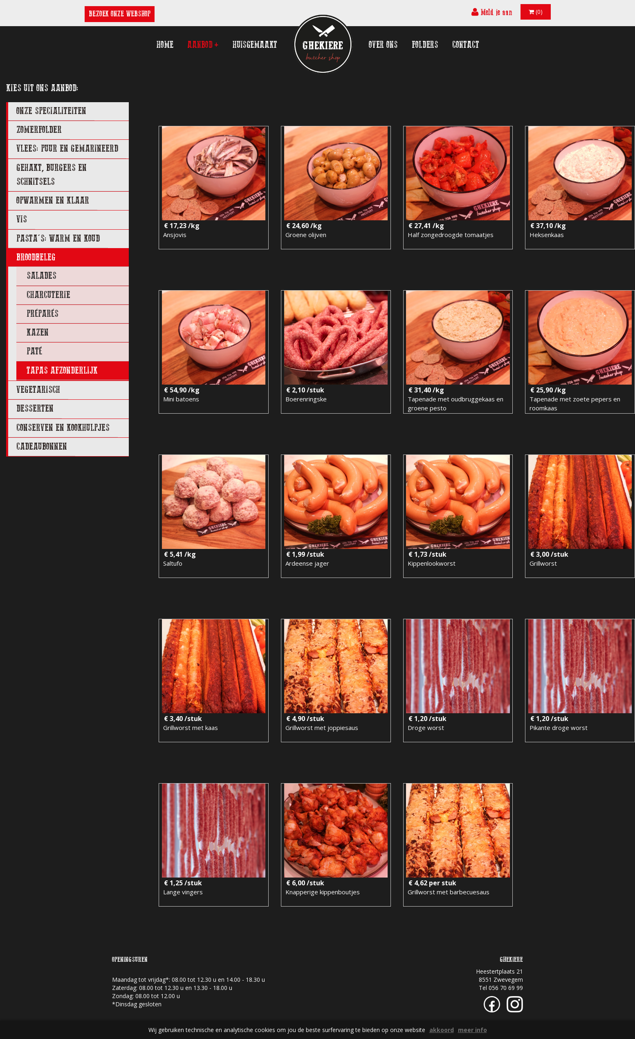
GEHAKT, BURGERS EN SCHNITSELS (51, 175)
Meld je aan (491, 12)
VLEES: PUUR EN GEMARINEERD (67, 148)
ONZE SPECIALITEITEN (51, 111)
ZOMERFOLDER (39, 130)
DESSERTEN (35, 408)
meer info (472, 1030)
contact (465, 45)
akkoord (441, 1030)
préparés (42, 314)
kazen (38, 332)
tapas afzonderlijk (62, 370)
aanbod (203, 45)
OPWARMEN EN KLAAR (52, 200)
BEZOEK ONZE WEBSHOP (119, 13)
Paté (34, 351)
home (165, 45)
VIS (21, 219)
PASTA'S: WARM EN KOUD (58, 238)
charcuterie (48, 295)
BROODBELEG (36, 257)
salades (41, 276)
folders (425, 45)
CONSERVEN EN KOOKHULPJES (63, 428)
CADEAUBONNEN (41, 446)
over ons (383, 45)
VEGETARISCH (38, 390)
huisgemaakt (255, 45)
